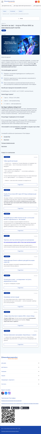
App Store (6, 139)
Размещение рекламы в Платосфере (30, 403)
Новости (20, 11)
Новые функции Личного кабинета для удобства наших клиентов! (19, 261)
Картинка (4, 146)
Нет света (36, 1)
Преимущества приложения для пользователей (11, 400)
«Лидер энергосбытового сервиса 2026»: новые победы (19, 316)
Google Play (7, 136)
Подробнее (20, 184)
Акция (3, 30)
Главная (4, 11)
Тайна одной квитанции (10, 161)
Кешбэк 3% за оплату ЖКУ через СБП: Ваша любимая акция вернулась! (20, 194)
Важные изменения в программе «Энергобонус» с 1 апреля (20, 335)
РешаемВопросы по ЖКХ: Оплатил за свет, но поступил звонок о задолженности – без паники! (19, 218)
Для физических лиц (6, 5)
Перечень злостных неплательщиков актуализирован (19, 240)
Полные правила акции (7, 143)
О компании (12, 11)
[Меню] (2, 2)
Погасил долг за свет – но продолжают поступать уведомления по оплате (17, 280)
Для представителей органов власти (22, 5)
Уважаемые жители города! (11, 297)
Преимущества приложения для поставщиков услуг (12, 403)
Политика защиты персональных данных (10, 431)
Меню (21, 18)
